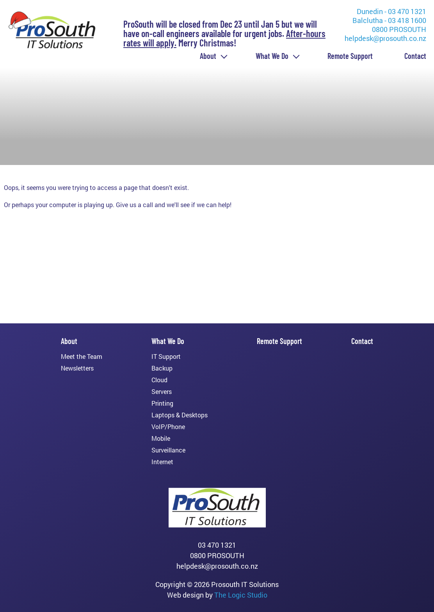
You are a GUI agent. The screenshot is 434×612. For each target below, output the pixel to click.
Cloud (159, 380)
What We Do (272, 55)
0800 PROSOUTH (399, 29)
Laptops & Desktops (179, 415)
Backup (162, 368)
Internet (162, 462)
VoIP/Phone (168, 427)
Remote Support (350, 55)
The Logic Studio (240, 595)
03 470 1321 (217, 545)
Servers (161, 392)
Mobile (160, 438)
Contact (415, 55)
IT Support (166, 356)
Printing (162, 403)
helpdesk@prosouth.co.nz (385, 38)
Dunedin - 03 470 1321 (391, 11)
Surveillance (168, 450)
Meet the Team (81, 356)
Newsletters (77, 368)
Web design (185, 595)
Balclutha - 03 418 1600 (389, 20)
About (208, 55)
